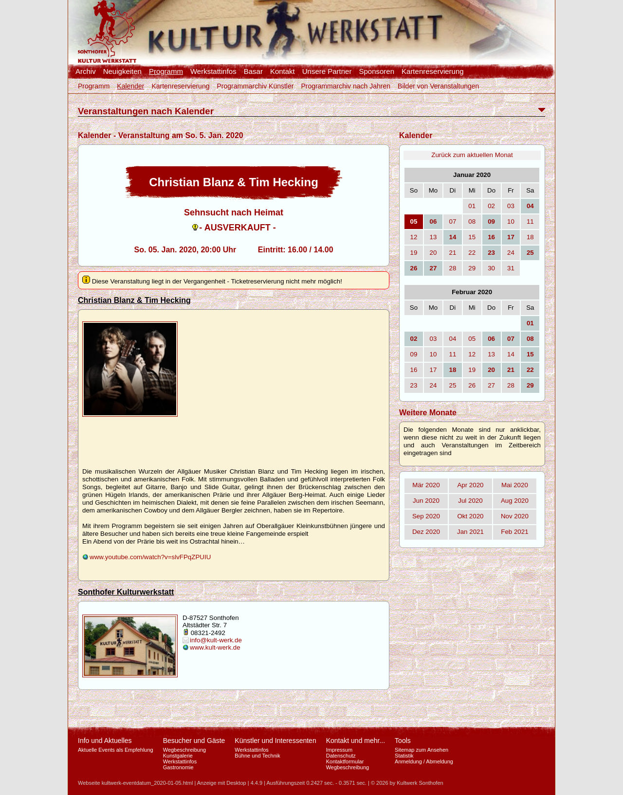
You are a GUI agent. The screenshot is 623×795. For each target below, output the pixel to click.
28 (452, 268)
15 (472, 237)
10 (510, 221)
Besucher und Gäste (194, 740)
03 (510, 206)
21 (452, 252)
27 (491, 385)
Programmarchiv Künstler (255, 86)
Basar (253, 71)
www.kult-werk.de (215, 647)
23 (414, 385)
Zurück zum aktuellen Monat (472, 155)
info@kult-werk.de (216, 640)
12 (414, 237)
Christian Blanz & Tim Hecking (134, 300)
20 (433, 252)
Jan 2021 (470, 531)
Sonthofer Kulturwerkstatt (126, 592)
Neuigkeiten (122, 71)
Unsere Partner (327, 71)
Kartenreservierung (433, 71)
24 (510, 252)
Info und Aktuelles (105, 740)
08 (472, 221)
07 (452, 221)
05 (472, 338)
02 (491, 206)
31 (510, 268)
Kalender (130, 86)
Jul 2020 (470, 500)
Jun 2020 (426, 500)
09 (414, 354)
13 (433, 237)
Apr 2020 (470, 485)
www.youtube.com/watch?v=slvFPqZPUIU (150, 557)
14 (510, 354)
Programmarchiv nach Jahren (345, 86)
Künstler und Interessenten (275, 740)
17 (433, 369)
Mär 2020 (426, 485)
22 (472, 252)
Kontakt (282, 71)
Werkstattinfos (213, 71)
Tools (403, 740)
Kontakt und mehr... (355, 740)
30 (491, 268)
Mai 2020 (514, 485)
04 (452, 338)
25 (452, 385)
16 (414, 369)
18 (530, 237)
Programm (166, 71)
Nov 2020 (515, 516)
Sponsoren (376, 71)
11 (530, 221)
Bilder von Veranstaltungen (438, 86)
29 (472, 268)
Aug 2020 (515, 500)
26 (472, 385)
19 (414, 252)
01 (472, 206)
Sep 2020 (426, 516)
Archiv (85, 71)
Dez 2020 (426, 531)
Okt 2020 (470, 516)
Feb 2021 (514, 531)
